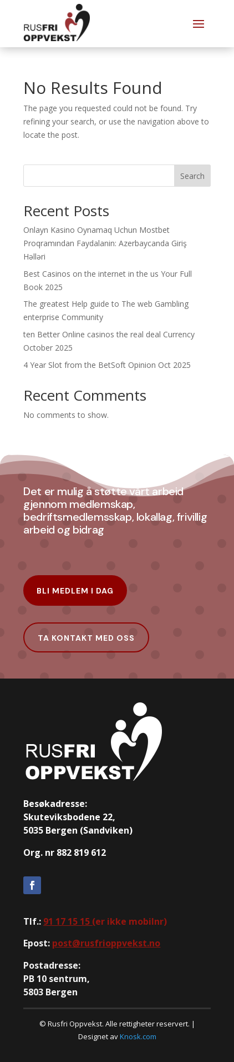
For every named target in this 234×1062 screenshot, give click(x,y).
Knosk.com (138, 1036)
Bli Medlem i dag (75, 591)
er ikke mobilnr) (105, 921)
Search (192, 176)
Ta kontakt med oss (86, 638)
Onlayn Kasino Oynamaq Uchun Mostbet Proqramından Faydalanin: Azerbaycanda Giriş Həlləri (105, 243)
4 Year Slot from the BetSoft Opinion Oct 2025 (107, 365)
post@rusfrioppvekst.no (106, 943)
